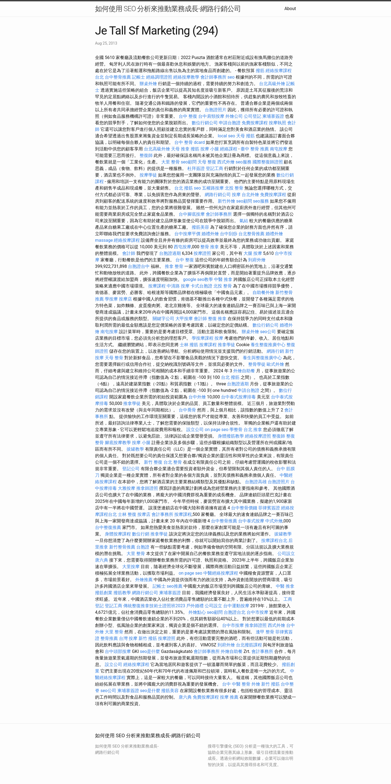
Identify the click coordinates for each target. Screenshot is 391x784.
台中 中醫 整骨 (236, 684)
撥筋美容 (200, 227)
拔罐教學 (135, 449)
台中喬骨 (187, 410)
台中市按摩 (257, 612)
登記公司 (131, 468)
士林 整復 (127, 514)
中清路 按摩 (178, 286)
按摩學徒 (148, 175)
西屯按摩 (182, 246)
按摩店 (125, 299)
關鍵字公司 (163, 318)
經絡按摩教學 (186, 77)
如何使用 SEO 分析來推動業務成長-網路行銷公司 (168, 9)
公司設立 (286, 553)
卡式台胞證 (201, 286)
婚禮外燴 (210, 233)
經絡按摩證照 (258, 436)
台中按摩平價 (187, 233)
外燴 (255, 684)
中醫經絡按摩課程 (220, 573)
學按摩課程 (202, 338)
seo (231, 77)
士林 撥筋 (189, 344)
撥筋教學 (122, 592)
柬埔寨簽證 (273, 116)
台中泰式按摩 (251, 520)
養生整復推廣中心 (268, 344)
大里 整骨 (170, 162)
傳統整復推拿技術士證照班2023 (154, 605)
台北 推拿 (253, 429)
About (290, 8)
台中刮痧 (228, 233)
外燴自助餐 (244, 370)
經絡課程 (228, 148)
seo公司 (268, 331)
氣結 (243, 220)
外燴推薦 (144, 579)
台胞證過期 (170, 253)
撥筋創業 (103, 592)
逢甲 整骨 (265, 631)
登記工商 (214, 168)
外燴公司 (234, 116)
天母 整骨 (114, 357)
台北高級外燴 (272, 83)
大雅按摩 (126, 488)
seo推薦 (174, 586)
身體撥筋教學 (231, 436)
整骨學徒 (257, 364)
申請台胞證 (230, 122)
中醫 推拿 (223, 279)
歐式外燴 (275, 364)
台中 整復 (188, 116)
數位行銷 (140, 534)
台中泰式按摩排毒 (238, 396)
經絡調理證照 (159, 77)
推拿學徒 (226, 344)
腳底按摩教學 (118, 442)
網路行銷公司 (218, 194)
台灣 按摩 (128, 638)
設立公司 (195, 429)
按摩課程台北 (274, 540)
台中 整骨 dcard (189, 142)
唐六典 (101, 560)
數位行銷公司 (205, 122)
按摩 (236, 194)
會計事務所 (162, 514)
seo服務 (243, 162)
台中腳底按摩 (192, 214)
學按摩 (111, 299)
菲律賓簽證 (269, 507)
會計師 (128, 253)
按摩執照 (277, 122)
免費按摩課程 (255, 122)
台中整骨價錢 (244, 507)
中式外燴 (274, 520)
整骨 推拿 (209, 246)
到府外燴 (257, 259)
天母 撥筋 (245, 135)
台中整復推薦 (108, 527)
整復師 (146, 155)
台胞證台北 (234, 612)
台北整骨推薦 (251, 233)
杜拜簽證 (196, 168)
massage (104, 240)
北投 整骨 (234, 188)
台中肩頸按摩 (211, 116)
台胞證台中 (139, 266)
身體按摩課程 (118, 534)
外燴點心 (197, 612)
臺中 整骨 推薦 (255, 148)
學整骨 (235, 429)
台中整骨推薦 (118, 77)
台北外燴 (250, 194)
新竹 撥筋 (147, 638)
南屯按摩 (278, 148)
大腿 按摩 (253, 253)
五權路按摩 (213, 188)
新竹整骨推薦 (122, 547)
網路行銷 (275, 351)
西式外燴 (226, 162)
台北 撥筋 (183, 188)
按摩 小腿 (209, 148)
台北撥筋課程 (249, 644)
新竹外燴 (226, 201)
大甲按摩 (184, 318)
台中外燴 (197, 396)
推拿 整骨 (174, 266)
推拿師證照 (147, 488)
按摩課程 (157, 286)
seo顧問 (189, 162)
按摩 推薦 (229, 697)
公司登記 (252, 116)
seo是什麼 (150, 651)
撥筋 (260, 70)
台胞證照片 (215, 109)
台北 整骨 (172, 462)
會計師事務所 (213, 77)
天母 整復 (207, 162)
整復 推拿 (217, 318)
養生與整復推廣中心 (262, 357)
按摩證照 (202, 253)
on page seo (216, 429)
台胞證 (142, 547)
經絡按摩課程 (127, 240)
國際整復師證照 (268, 162)
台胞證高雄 (256, 481)
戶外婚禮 (195, 605)
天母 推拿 (180, 148)
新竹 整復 (153, 462)
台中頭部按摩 (118, 651)
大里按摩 (131, 566)
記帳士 (138, 77)
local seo (226, 135)
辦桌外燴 (148, 83)
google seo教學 (198, 279)
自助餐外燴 (263, 292)
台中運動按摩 (236, 605)
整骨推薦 (109, 638)
